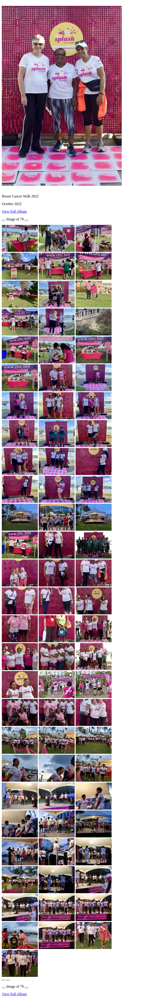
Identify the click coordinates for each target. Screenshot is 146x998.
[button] (3, 980)
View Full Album (14, 211)
